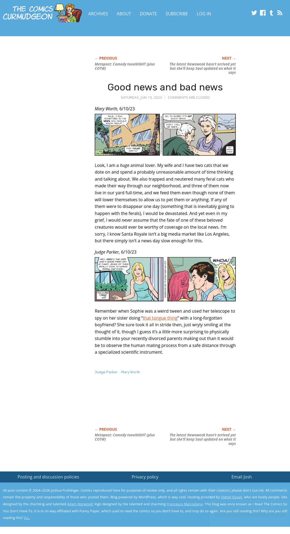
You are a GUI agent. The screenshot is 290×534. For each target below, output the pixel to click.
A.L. (27, 517)
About (124, 14)
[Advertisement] (43, 101)
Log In (204, 14)
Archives (98, 14)
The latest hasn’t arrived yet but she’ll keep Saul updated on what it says (203, 68)
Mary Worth (130, 372)
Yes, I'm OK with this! (244, 514)
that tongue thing (160, 318)
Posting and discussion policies (48, 477)
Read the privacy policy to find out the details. (242, 500)
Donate (148, 14)
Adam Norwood (79, 504)
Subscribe (177, 14)
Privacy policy (144, 477)
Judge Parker (106, 372)
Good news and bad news (165, 87)
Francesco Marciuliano (185, 504)
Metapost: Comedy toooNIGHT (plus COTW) (125, 66)
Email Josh (242, 477)
